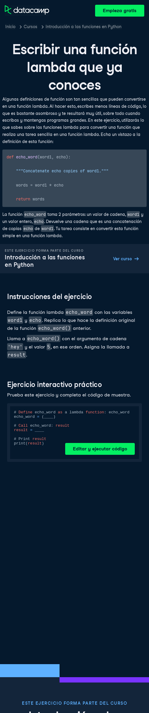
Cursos (30, 26)
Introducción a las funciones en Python (83, 26)
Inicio (10, 26)
